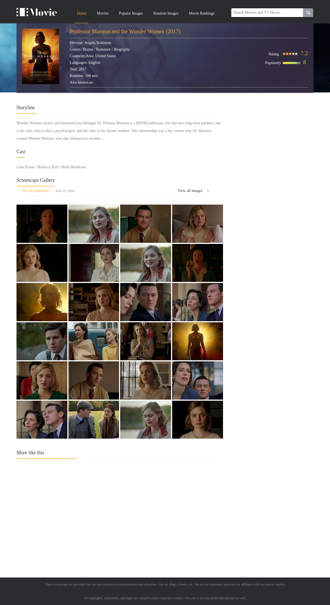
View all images (194, 191)
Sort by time (65, 191)
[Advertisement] (119, 512)
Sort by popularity (36, 191)
